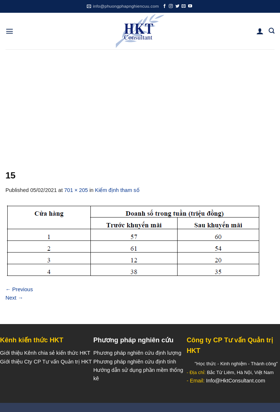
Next (14, 298)
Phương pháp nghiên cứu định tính (134, 362)
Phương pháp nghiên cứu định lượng (137, 353)
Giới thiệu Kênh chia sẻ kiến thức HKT (45, 353)
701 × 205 (76, 190)
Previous (19, 289)
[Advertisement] (140, 104)
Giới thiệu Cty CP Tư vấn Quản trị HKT (46, 362)
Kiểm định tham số (117, 190)
